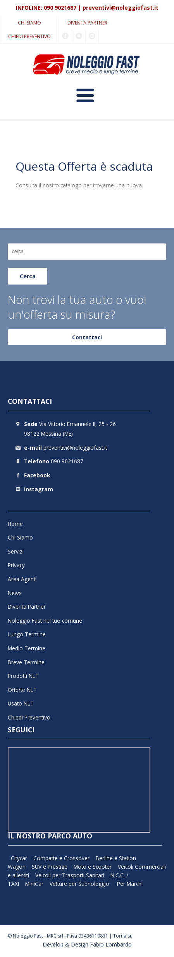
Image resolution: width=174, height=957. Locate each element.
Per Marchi (130, 883)
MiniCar (34, 883)
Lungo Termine (27, 634)
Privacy (16, 565)
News (15, 593)
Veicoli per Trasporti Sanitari (69, 875)
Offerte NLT (22, 689)
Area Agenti (22, 579)
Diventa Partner (87, 22)
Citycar (19, 858)
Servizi (16, 551)
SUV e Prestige (49, 866)
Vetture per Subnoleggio (80, 883)
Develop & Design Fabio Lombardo (87, 944)
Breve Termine (26, 662)
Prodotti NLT (23, 675)
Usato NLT (21, 703)
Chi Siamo (29, 22)
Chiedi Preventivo (29, 36)
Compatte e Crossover (61, 858)
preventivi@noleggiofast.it (120, 7)
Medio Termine (26, 648)
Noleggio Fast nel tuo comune (45, 620)
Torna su (123, 936)
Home (15, 523)
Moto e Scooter (93, 866)
